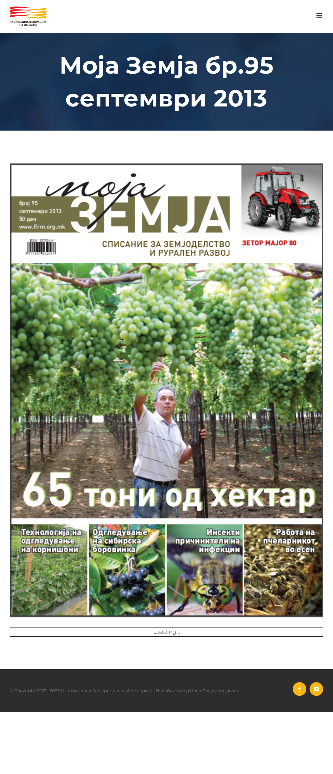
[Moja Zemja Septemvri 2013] (166, 390)
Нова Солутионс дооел (214, 690)
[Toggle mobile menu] (319, 15)
